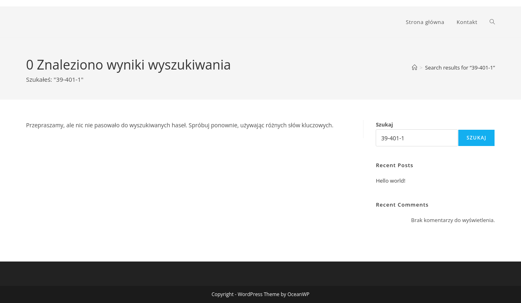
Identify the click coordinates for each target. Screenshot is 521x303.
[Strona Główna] (414, 67)
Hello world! (390, 180)
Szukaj (384, 124)
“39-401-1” (460, 67)
